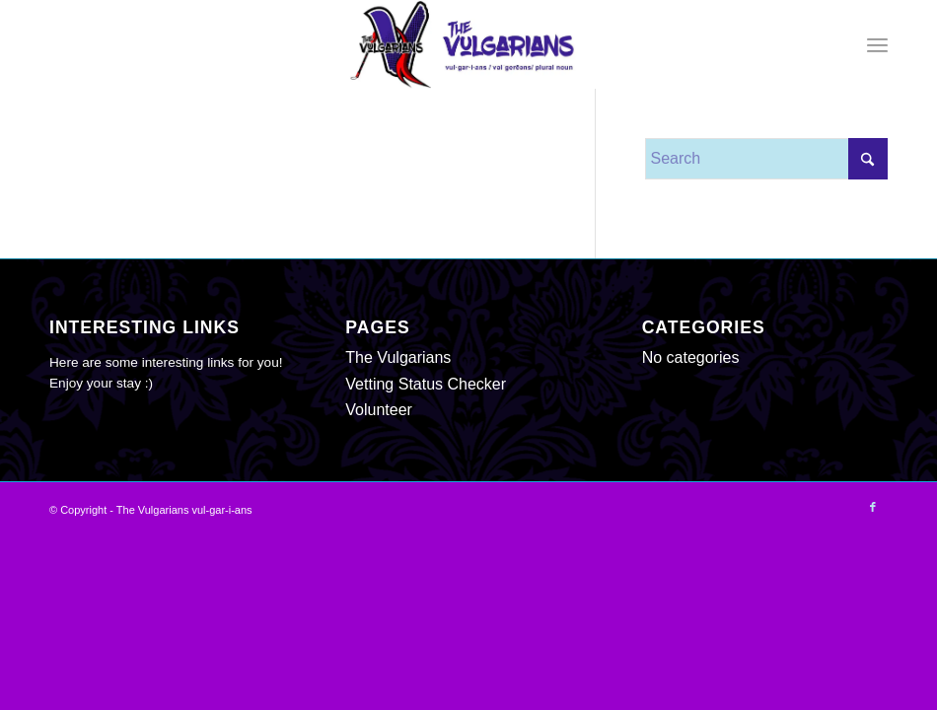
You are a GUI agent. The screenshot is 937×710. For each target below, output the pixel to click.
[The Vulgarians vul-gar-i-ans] (469, 44)
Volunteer (378, 409)
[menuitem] (877, 44)
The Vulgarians (398, 357)
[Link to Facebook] (873, 507)
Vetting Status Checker (425, 384)
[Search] (767, 158)
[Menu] (877, 44)
